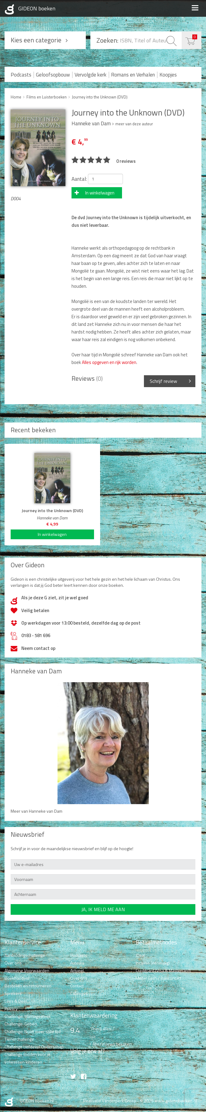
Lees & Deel (16, 1001)
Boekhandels (17, 978)
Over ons (13, 963)
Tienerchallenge (19, 1039)
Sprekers (13, 993)
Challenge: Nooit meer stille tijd (33, 1031)
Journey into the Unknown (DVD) (99, 97)
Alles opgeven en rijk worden (108, 362)
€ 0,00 (194, 37)
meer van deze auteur (134, 124)
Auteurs (77, 963)
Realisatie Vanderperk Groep (109, 1100)
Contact (77, 985)
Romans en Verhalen (133, 75)
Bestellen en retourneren (28, 985)
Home (16, 97)
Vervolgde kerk (90, 75)
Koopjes (168, 75)
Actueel (77, 970)
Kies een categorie (36, 40)
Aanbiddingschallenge (25, 955)
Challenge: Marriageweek (28, 1016)
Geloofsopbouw (53, 75)
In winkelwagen (99, 192)
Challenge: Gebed (21, 1024)
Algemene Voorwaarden (27, 970)
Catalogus (79, 993)
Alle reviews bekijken (112, 1044)
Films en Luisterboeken (46, 97)
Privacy (11, 1008)
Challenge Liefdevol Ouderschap (34, 1046)
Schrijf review (163, 381)
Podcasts (21, 75)
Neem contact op (38, 648)
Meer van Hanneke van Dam (36, 811)
